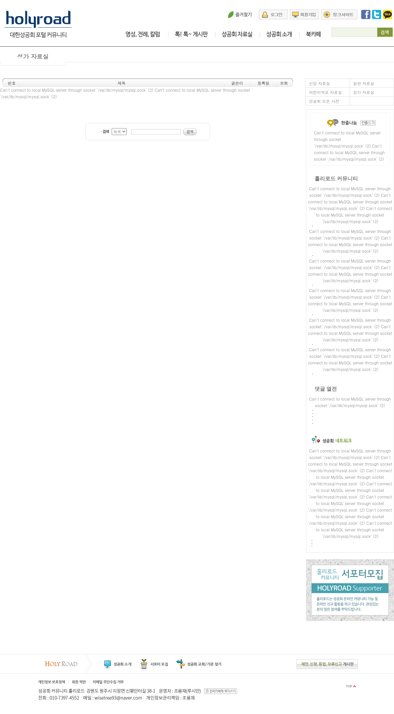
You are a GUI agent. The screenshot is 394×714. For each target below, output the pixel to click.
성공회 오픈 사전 (324, 101)
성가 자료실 (363, 92)
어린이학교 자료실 (325, 92)
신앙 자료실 (319, 83)
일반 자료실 (363, 83)
